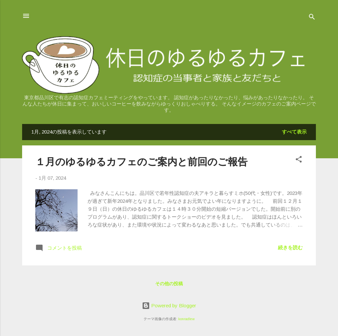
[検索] (312, 18)
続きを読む (290, 247)
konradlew (186, 319)
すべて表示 (294, 132)
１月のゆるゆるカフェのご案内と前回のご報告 (141, 162)
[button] (299, 160)
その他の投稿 (169, 283)
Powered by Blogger (169, 305)
